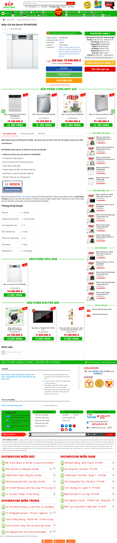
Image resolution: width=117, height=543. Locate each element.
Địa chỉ (70, 541)
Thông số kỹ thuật (27, 134)
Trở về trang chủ (94, 362)
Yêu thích (42, 7)
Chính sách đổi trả (41, 426)
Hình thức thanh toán (42, 418)
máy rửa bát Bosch (25, 196)
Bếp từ (16, 12)
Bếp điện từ (37, 12)
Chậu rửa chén (31, 15)
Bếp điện (26, 12)
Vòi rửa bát (18, 15)
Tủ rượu (88, 15)
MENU (8, 13)
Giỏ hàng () (30, 7)
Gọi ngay (47, 541)
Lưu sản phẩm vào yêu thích (57, 85)
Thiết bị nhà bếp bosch (51, 405)
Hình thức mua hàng (41, 415)
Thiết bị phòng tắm (75, 15)
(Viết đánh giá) (11, 29)
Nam (90, 434)
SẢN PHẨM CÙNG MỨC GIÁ (58, 89)
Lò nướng (43, 15)
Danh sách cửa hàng (99, 63)
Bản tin (63, 7)
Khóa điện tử (84, 12)
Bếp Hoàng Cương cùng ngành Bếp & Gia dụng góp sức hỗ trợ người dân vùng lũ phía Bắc (57, 377)
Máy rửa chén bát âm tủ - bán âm (26, 20)
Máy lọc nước (98, 12)
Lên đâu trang (110, 362)
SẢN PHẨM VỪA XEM (43, 259)
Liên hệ (76, 415)
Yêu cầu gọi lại (100, 69)
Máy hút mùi (49, 12)
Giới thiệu (71, 7)
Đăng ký (110, 434)
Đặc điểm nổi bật (9, 134)
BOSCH (61, 40)
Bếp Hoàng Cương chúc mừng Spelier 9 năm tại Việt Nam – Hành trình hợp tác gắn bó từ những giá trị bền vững (57, 392)
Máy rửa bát (72, 12)
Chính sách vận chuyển (42, 420)
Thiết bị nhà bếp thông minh (11, 405)
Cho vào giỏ (64, 80)
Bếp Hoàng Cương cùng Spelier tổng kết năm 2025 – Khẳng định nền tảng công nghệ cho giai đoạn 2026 (18, 377)
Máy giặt (108, 15)
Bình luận (41, 134)
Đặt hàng (17, 125)
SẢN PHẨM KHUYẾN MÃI (43, 302)
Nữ (96, 434)
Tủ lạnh (98, 15)
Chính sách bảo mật (68, 418)
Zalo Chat (59, 541)
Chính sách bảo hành (41, 423)
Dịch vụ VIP (66, 420)
